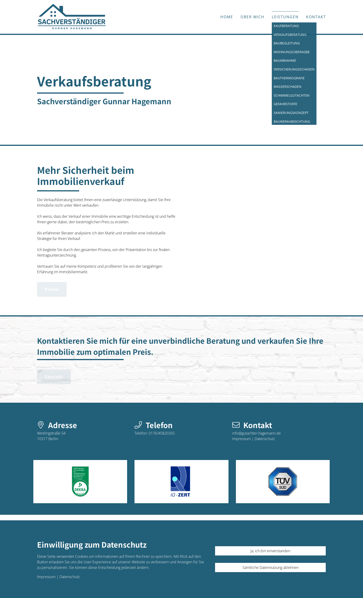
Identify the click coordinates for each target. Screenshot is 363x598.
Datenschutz (265, 438)
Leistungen (285, 16)
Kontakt (316, 16)
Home (226, 16)
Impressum (241, 438)
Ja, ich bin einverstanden (270, 550)
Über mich (252, 16)
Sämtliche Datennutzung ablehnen (270, 567)
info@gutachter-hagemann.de (256, 433)
